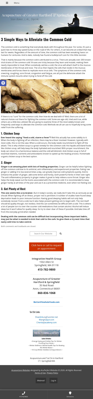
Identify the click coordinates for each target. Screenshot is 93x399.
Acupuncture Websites (20, 370)
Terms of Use (40, 373)
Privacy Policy (52, 373)
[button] (3, 83)
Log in (53, 380)
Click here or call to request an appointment (46, 247)
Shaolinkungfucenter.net (46, 317)
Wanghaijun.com (46, 319)
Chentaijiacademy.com (46, 322)
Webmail (41, 380)
